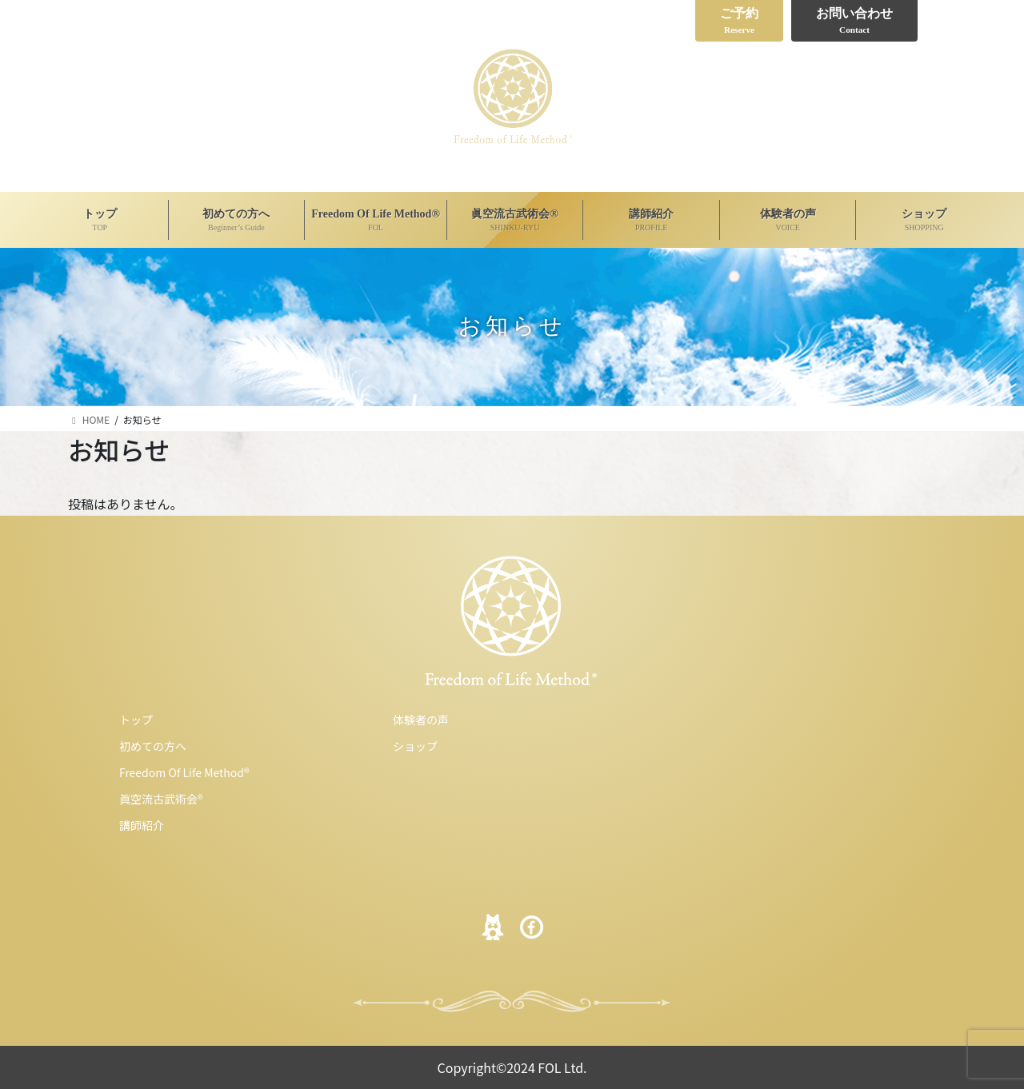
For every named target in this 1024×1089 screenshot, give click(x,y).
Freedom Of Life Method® (184, 772)
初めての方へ (152, 746)
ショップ (415, 746)
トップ (136, 720)
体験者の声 (421, 720)
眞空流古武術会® (161, 799)
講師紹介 (141, 825)
